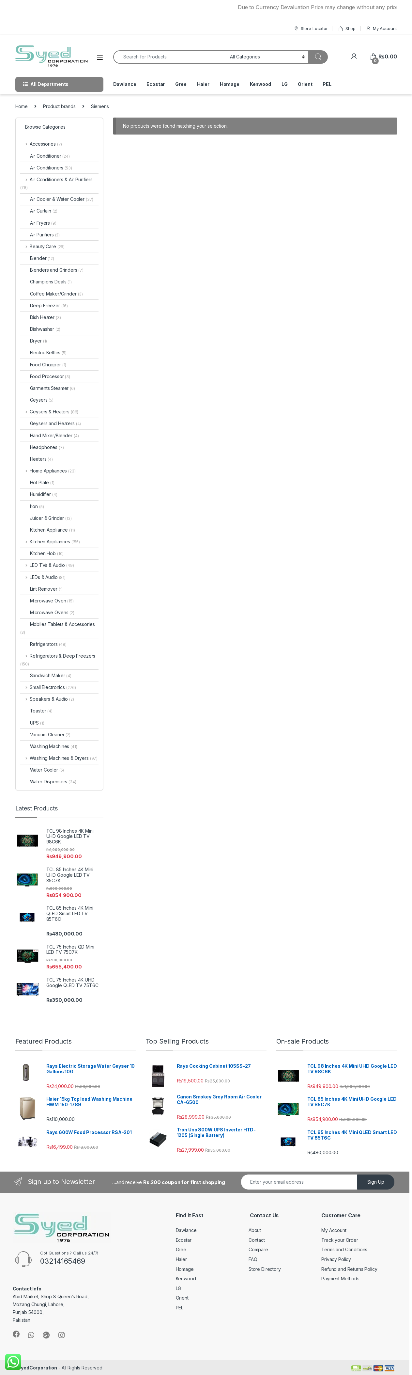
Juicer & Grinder (46, 518)
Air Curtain (38, 211)
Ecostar (155, 84)
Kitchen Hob (42, 553)
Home (21, 106)
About (255, 1230)
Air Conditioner (45, 156)
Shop (347, 28)
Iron (32, 506)
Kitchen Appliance (47, 530)
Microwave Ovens (47, 612)
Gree (180, 84)
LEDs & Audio (43, 577)
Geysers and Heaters (50, 423)
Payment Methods (340, 1278)
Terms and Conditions (344, 1249)
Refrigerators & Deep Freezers (58, 659)
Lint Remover (41, 589)
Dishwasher (40, 329)
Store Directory (265, 1269)
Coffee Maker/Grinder (51, 293)
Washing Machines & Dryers (59, 758)
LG (285, 84)
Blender (37, 258)
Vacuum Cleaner (45, 734)
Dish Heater (40, 317)
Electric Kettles (43, 352)
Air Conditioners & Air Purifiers (56, 183)
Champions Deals (46, 281)
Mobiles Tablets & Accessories (57, 628)
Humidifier (38, 494)
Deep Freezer (44, 305)
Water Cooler (42, 770)
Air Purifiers (40, 234)
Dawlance (124, 84)
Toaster (36, 710)
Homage (229, 84)
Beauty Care (42, 246)
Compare (258, 1249)
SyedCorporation (37, 1367)
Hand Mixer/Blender (49, 435)
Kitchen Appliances (50, 541)
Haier (203, 84)
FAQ (253, 1259)
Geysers (36, 400)
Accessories (41, 144)
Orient (305, 84)
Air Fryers (38, 223)
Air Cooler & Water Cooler (57, 199)
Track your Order (339, 1240)
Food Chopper (43, 364)
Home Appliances (48, 470)
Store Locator (311, 28)
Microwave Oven (47, 600)
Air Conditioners (46, 167)
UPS (32, 723)
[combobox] (170, 57)
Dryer (33, 341)
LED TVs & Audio (47, 565)
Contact (257, 1240)
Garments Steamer (47, 388)
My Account (381, 28)
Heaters (36, 459)
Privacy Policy (336, 1259)
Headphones (42, 447)
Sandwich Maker (46, 675)
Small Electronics (48, 687)
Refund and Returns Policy (349, 1269)
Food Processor (45, 376)
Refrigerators (43, 644)
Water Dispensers (48, 781)
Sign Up (375, 1182)
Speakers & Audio (47, 699)
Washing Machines (48, 746)
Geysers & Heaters (49, 411)
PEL (327, 84)
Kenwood (260, 84)
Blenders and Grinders (52, 270)
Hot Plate (37, 482)
